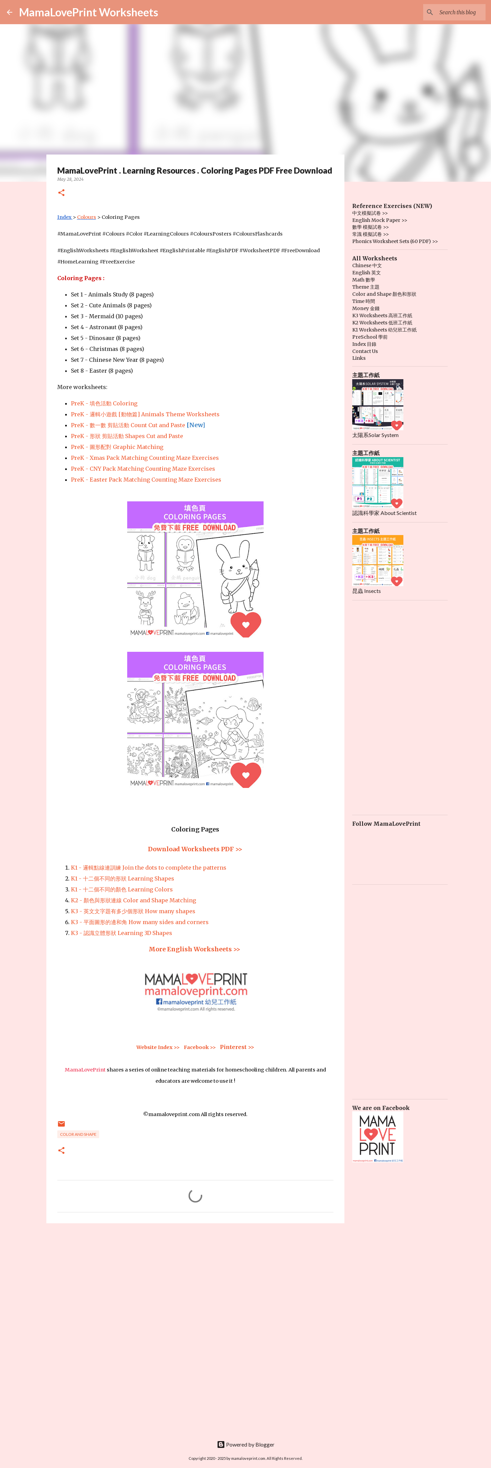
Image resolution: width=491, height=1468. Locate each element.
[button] (61, 193)
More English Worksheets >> (195, 949)
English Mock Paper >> (379, 220)
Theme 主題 (366, 287)
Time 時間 (363, 301)
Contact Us (365, 351)
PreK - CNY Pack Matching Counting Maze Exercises (143, 468)
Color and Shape (78, 1134)
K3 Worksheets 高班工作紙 (382, 315)
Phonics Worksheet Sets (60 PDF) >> (395, 241)
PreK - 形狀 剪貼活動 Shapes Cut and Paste (127, 436)
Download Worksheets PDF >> (195, 849)
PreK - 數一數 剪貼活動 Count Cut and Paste (128, 425)
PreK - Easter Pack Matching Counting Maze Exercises (146, 479)
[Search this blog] (450, 12)
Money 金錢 (366, 308)
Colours (86, 217)
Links (359, 358)
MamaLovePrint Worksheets (88, 12)
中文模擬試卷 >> (370, 213)
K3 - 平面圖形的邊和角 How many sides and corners (140, 922)
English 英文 (366, 273)
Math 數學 (363, 280)
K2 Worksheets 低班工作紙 (382, 323)
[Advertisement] (195, 1281)
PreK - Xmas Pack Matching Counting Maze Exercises (145, 457)
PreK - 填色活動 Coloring (104, 403)
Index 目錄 (364, 344)
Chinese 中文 (367, 265)
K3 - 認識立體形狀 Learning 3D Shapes (121, 933)
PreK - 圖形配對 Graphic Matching (117, 446)
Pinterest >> (237, 1047)
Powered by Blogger (245, 1444)
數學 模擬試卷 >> (370, 227)
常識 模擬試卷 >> (370, 234)
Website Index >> (158, 1047)
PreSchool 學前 (370, 337)
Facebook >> (200, 1047)
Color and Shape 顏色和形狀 (384, 294)
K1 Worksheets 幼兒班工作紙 (384, 330)
